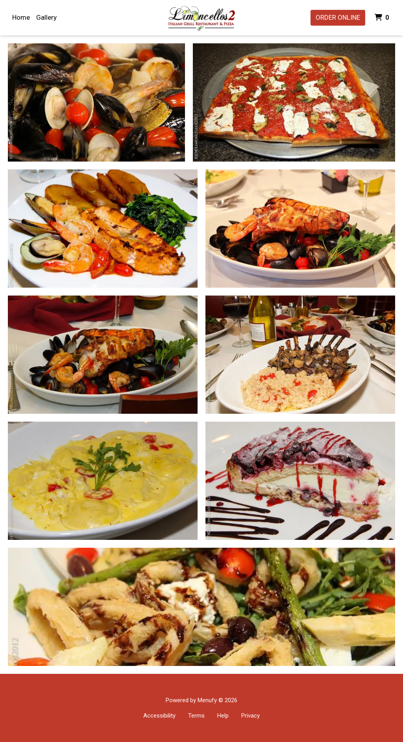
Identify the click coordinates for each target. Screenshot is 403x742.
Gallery (46, 17)
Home (21, 17)
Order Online (338, 17)
